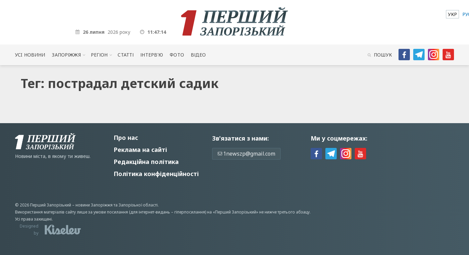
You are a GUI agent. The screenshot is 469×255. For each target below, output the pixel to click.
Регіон (99, 55)
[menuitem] (452, 14)
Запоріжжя (66, 55)
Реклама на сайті (140, 150)
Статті (126, 55)
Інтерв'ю (151, 55)
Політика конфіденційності (156, 174)
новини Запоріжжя (94, 205)
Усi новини (30, 55)
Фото (177, 55)
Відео (198, 55)
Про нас (126, 138)
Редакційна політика (146, 162)
